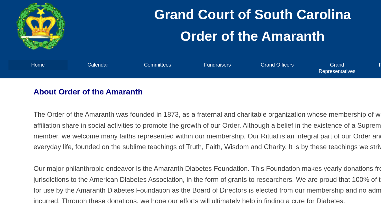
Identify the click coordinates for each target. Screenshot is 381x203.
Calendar (97, 65)
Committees (157, 65)
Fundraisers (217, 65)
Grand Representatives (337, 68)
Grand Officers (277, 65)
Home (38, 65)
